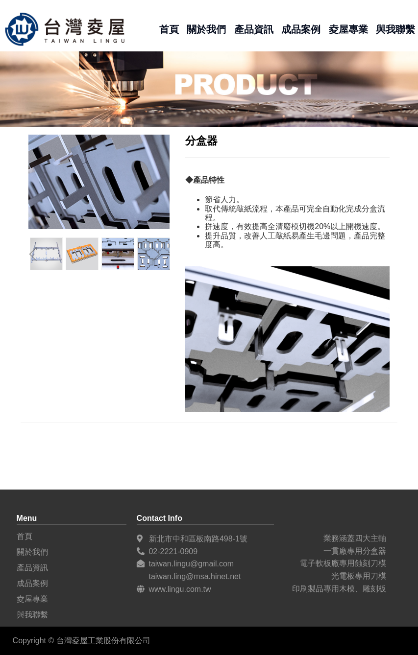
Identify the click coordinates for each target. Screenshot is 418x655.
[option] (82, 254)
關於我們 (206, 28)
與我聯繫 (395, 28)
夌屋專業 (348, 28)
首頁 (169, 28)
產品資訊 (253, 28)
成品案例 (300, 28)
